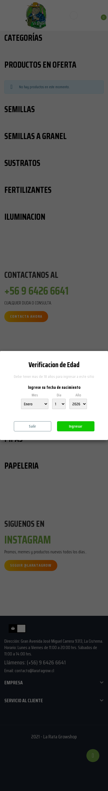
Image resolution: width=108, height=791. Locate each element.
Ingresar (75, 426)
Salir (32, 426)
